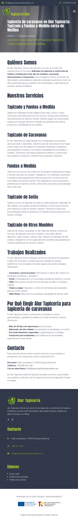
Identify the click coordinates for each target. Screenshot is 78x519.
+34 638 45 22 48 (24, 365)
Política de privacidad (18, 477)
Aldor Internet (52, 515)
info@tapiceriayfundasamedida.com (42, 368)
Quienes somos (26, 35)
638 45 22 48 (17, 446)
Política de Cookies (17, 480)
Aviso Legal (14, 474)
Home (10, 35)
